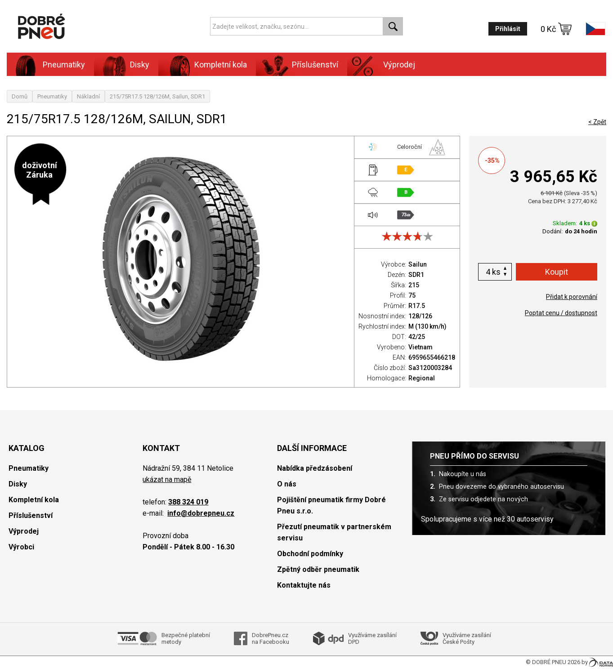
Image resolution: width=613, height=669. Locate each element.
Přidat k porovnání (571, 296)
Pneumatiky (64, 64)
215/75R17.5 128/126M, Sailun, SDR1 (157, 96)
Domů (19, 96)
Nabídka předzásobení (314, 468)
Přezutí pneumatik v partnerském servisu (334, 532)
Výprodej (399, 64)
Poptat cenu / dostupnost (561, 313)
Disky (139, 64)
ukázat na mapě (167, 479)
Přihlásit (507, 28)
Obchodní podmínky (310, 553)
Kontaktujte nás (304, 585)
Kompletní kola (220, 64)
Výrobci (21, 547)
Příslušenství (315, 64)
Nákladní (88, 96)
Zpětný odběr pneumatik (318, 569)
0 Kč (556, 29)
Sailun (417, 264)
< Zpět (597, 121)
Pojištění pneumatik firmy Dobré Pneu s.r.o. (331, 505)
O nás (286, 484)
